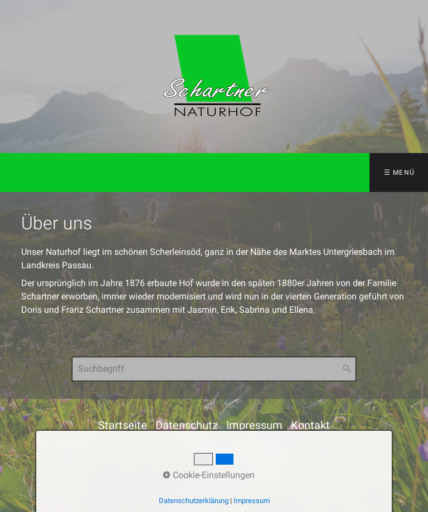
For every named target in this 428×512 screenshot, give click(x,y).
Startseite (122, 425)
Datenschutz (186, 425)
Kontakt (310, 425)
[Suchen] (347, 369)
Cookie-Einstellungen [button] (209, 475)
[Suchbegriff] (214, 369)
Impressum (254, 425)
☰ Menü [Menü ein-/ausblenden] (399, 172)
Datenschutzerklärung (193, 500)
